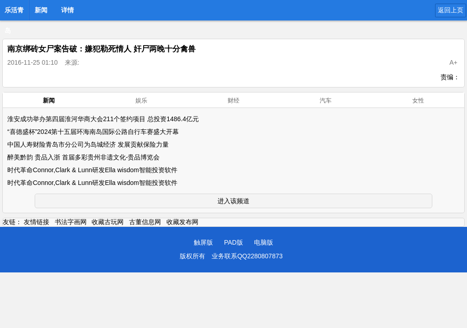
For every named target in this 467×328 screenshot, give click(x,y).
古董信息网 (145, 222)
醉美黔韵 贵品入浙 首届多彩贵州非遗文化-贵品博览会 (83, 157)
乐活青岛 (14, 12)
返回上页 (450, 10)
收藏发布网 (182, 222)
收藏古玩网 (108, 222)
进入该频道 (233, 201)
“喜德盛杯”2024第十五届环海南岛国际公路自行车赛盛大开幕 (93, 131)
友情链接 (36, 222)
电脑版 (263, 242)
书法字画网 (71, 222)
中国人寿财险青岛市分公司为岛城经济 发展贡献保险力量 (88, 144)
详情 (67, 10)
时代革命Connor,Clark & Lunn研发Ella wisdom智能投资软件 (92, 170)
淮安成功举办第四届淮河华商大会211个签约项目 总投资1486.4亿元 (103, 119)
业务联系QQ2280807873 (247, 256)
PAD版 (233, 242)
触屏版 (203, 242)
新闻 (41, 10)
